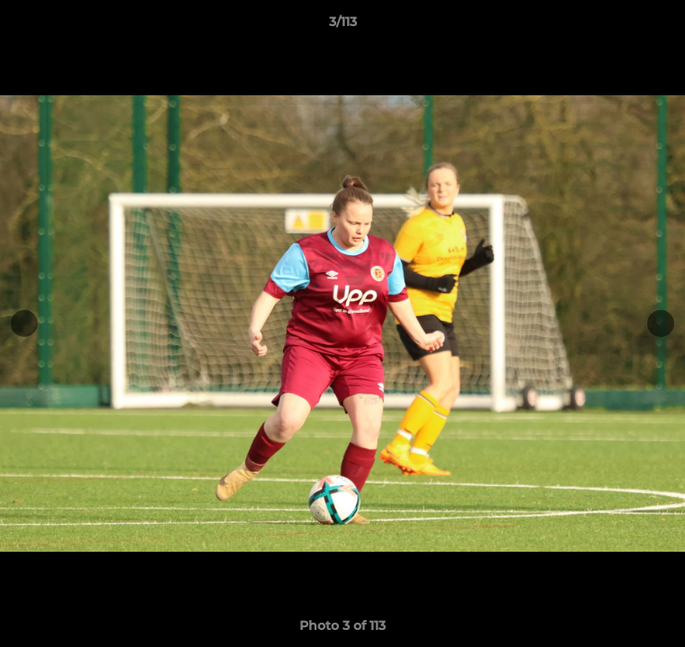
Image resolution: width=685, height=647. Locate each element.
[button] (663, 26)
